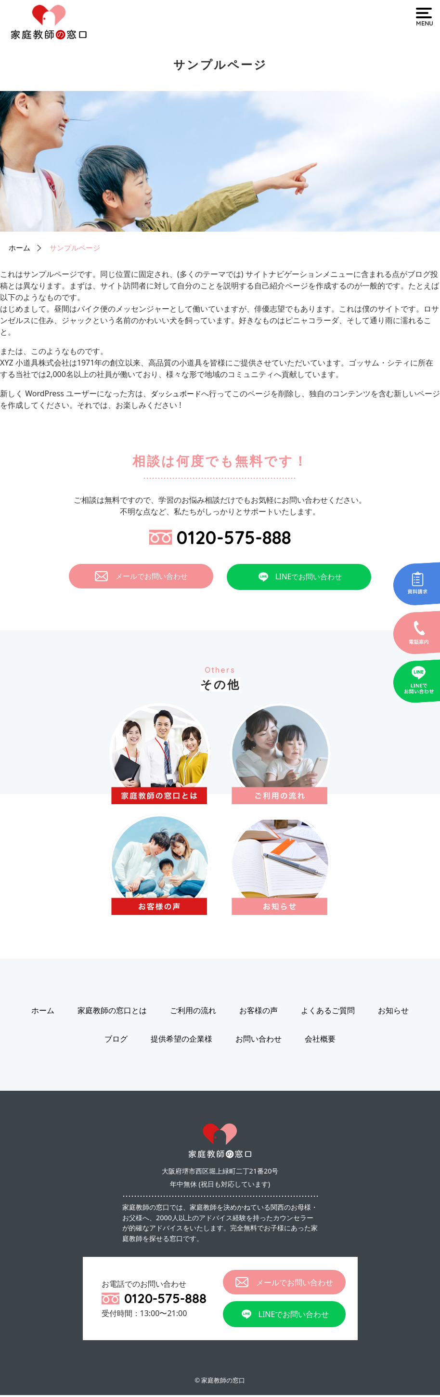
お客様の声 (258, 1012)
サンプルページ (78, 247)
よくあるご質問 (328, 1012)
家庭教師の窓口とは (112, 1012)
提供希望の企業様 (181, 1040)
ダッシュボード (178, 393)
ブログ (116, 1040)
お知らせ (393, 1012)
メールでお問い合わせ (141, 578)
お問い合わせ (258, 1040)
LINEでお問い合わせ (299, 579)
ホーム (20, 247)
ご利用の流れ (193, 1012)
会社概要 (320, 1040)
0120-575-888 (220, 537)
